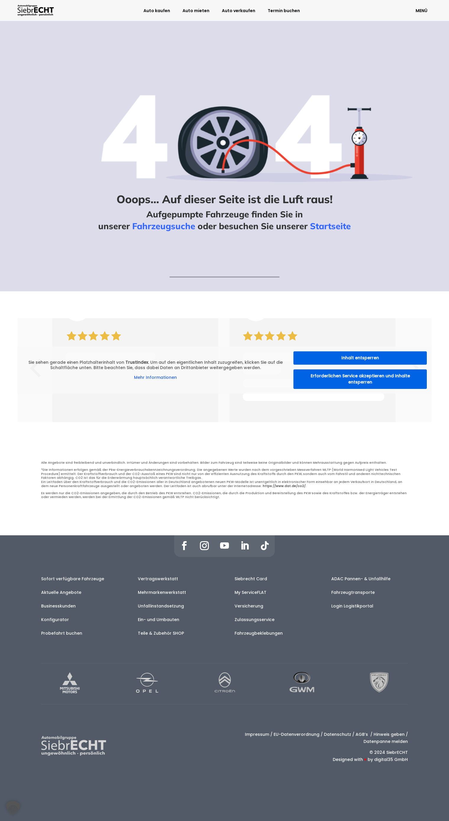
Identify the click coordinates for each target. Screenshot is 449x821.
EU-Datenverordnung (296, 734)
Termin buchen (284, 11)
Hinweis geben (389, 734)
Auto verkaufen (238, 11)
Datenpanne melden (386, 741)
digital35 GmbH (391, 759)
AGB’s (362, 734)
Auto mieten (195, 11)
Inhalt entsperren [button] (360, 358)
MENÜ (421, 11)
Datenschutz (337, 734)
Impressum (257, 734)
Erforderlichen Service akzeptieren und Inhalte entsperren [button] (360, 379)
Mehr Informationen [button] (155, 377)
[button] (13, 808)
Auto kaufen (156, 11)
